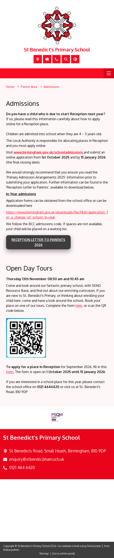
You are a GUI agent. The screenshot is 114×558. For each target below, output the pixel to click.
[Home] (10, 87)
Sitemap (44, 553)
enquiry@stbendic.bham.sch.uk (36, 459)
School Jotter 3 (95, 546)
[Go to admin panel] (63, 553)
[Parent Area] (29, 87)
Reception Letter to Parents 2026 (38, 242)
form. (10, 372)
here (78, 305)
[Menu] (109, 73)
